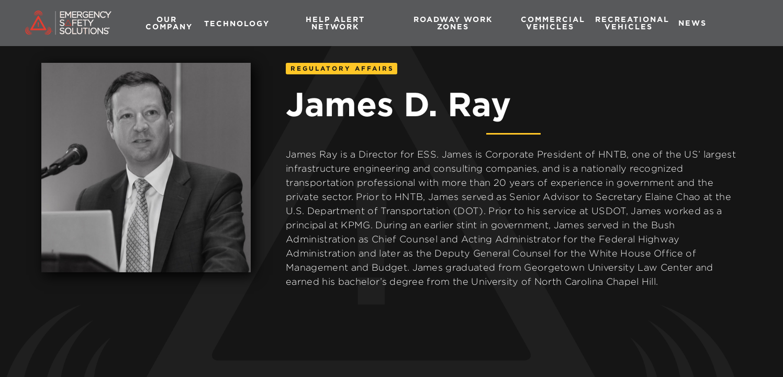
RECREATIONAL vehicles (632, 22)
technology (237, 23)
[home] (63, 23)
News (692, 23)
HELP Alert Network (335, 22)
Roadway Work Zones (453, 22)
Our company (169, 22)
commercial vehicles (553, 22)
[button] (236, 23)
